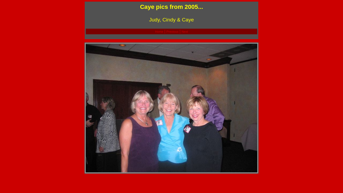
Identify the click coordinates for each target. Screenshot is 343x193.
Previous (172, 31)
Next (185, 31)
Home (159, 31)
